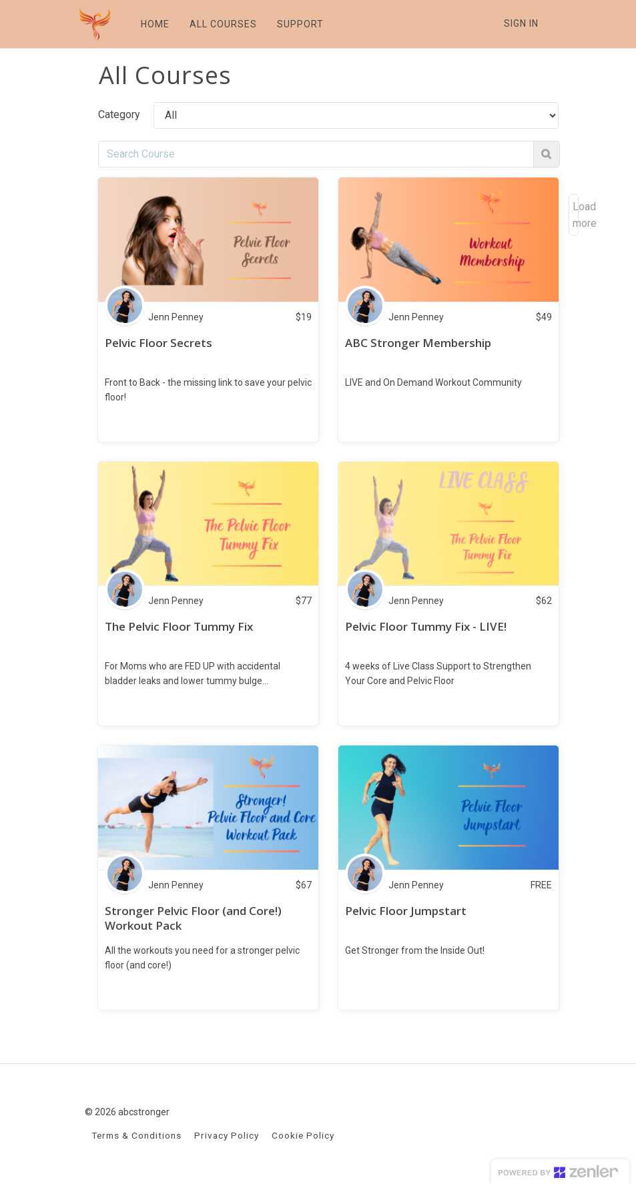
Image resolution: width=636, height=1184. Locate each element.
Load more (576, 215)
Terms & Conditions (136, 1135)
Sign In (521, 23)
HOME (153, 24)
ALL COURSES (222, 24)
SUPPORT (299, 24)
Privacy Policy (226, 1135)
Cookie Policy (303, 1135)
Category (119, 114)
